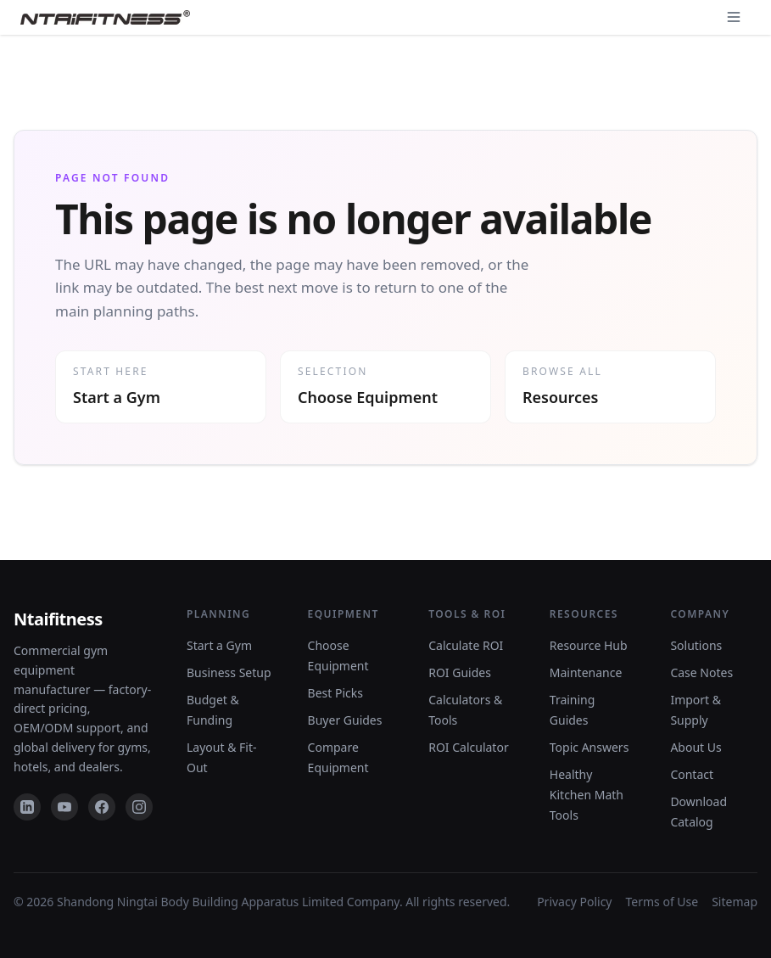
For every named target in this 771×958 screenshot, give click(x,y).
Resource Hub (589, 645)
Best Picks (335, 693)
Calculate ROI (465, 645)
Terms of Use (662, 902)
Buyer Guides (345, 720)
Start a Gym (219, 645)
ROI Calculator (468, 747)
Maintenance (586, 672)
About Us (695, 747)
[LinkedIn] (27, 807)
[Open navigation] (734, 17)
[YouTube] (64, 807)
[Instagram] (139, 807)
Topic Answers (589, 747)
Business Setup (229, 672)
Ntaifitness (58, 619)
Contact (691, 774)
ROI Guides (459, 672)
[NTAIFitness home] (105, 17)
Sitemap (734, 902)
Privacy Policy (574, 902)
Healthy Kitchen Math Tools (586, 794)
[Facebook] (101, 807)
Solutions (696, 645)
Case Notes (701, 672)
